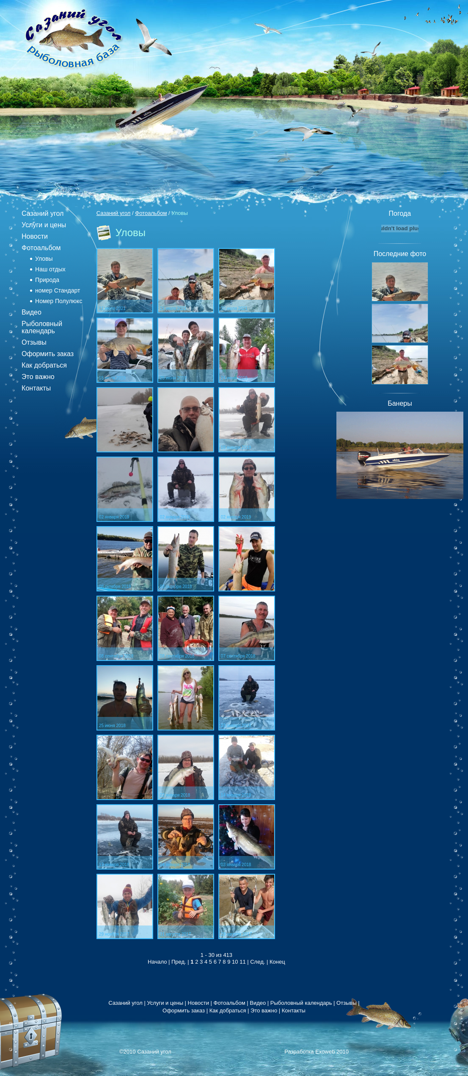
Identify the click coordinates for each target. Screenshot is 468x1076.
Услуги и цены (44, 225)
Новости (35, 236)
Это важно (38, 376)
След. (257, 962)
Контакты (36, 388)
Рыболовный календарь (42, 327)
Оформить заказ (48, 353)
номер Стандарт (57, 290)
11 (242, 962)
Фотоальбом (41, 247)
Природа (47, 279)
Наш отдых (50, 269)
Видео (31, 312)
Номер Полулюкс (58, 301)
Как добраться (44, 365)
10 (235, 962)
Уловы (44, 258)
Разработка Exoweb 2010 (316, 1051)
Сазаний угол (42, 213)
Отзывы (34, 342)
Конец (277, 962)
